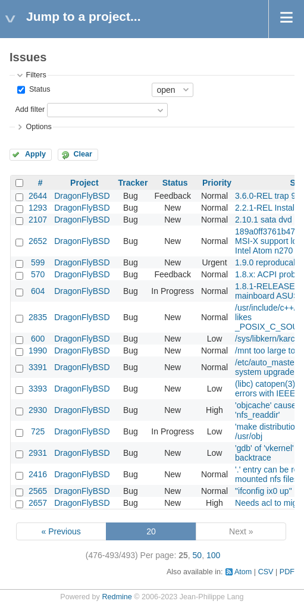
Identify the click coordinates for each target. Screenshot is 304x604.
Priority (216, 182)
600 (38, 338)
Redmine (116, 597)
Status (38, 89)
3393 (38, 388)
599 (38, 262)
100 (213, 555)
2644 (38, 196)
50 (197, 555)
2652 (38, 241)
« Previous (61, 531)
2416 (38, 474)
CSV (266, 572)
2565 (38, 491)
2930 (38, 410)
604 (38, 291)
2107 (38, 219)
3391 (38, 367)
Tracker (133, 182)
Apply (35, 154)
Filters (36, 75)
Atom (243, 572)
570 (38, 274)
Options (38, 127)
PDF (287, 572)
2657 (38, 503)
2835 (38, 317)
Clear (82, 154)
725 (38, 431)
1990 (38, 350)
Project (84, 182)
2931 (38, 453)
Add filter (30, 109)
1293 (38, 207)
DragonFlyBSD (81, 196)
